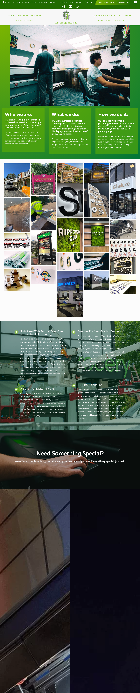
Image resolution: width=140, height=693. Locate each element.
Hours (89, 2)
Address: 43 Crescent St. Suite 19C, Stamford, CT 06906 (29, 2)
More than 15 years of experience (113, 2)
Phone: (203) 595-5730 (70, 2)
